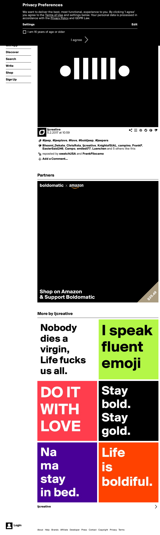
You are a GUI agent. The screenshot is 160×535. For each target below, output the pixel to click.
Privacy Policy (60, 18)
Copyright (103, 530)
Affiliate (64, 530)
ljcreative (54, 129)
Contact (93, 530)
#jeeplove (60, 140)
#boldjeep (86, 140)
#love (73, 140)
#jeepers (101, 140)
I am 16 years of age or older (46, 32)
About (40, 530)
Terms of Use (54, 15)
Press (84, 530)
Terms (122, 530)
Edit (134, 24)
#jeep (46, 140)
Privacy (113, 530)
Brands (55, 530)
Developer (75, 530)
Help (47, 530)
